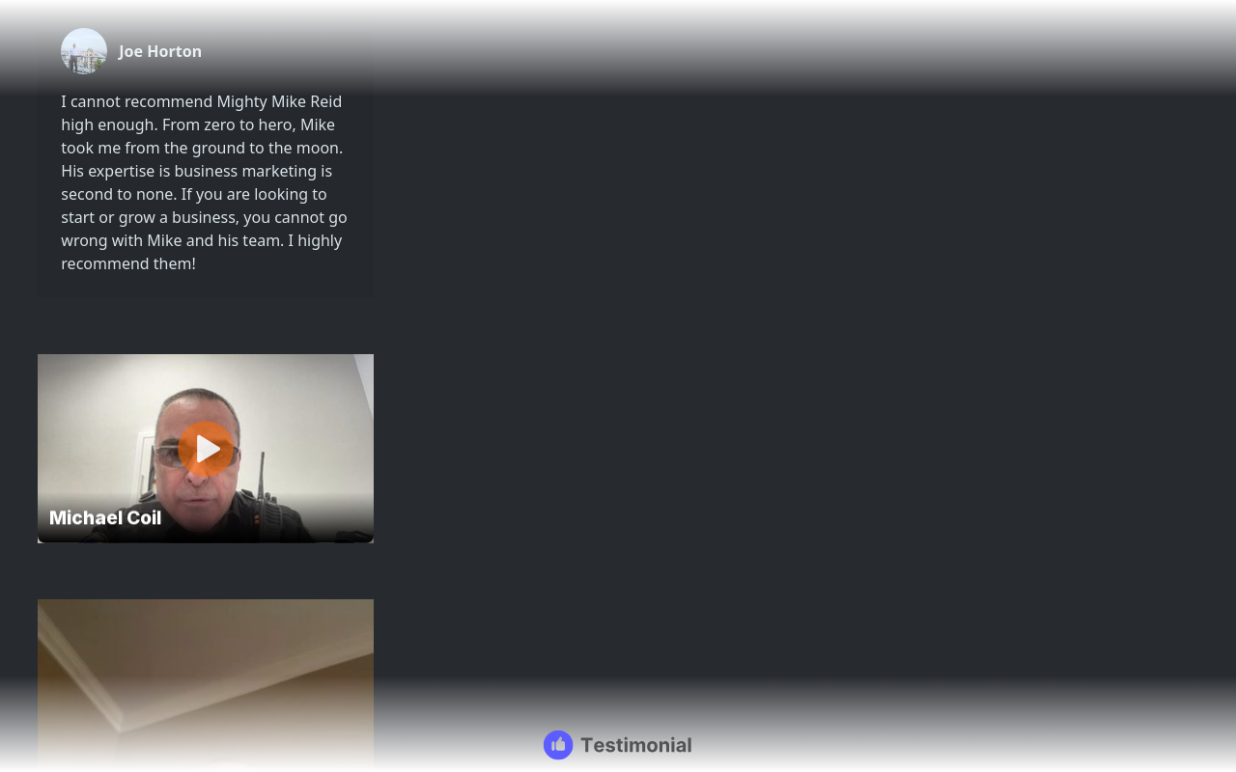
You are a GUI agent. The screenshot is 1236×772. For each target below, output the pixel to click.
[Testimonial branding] (618, 745)
